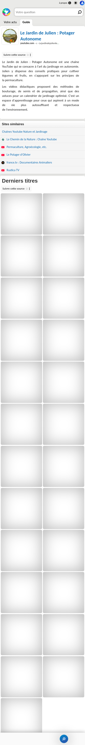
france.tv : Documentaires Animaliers (26, 162)
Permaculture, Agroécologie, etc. (24, 147)
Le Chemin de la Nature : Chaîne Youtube (29, 139)
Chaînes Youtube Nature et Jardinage (24, 131)
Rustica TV (10, 170)
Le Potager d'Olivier (16, 155)
